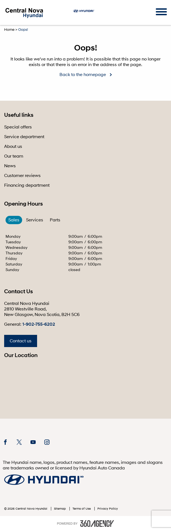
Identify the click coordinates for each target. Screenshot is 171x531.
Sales (13, 220)
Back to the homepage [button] (82, 74)
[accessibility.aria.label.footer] (97, 523)
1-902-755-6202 (38, 324)
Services (34, 220)
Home (9, 29)
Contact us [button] (21, 341)
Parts (55, 220)
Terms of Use (82, 508)
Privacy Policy (107, 508)
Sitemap (60, 508)
